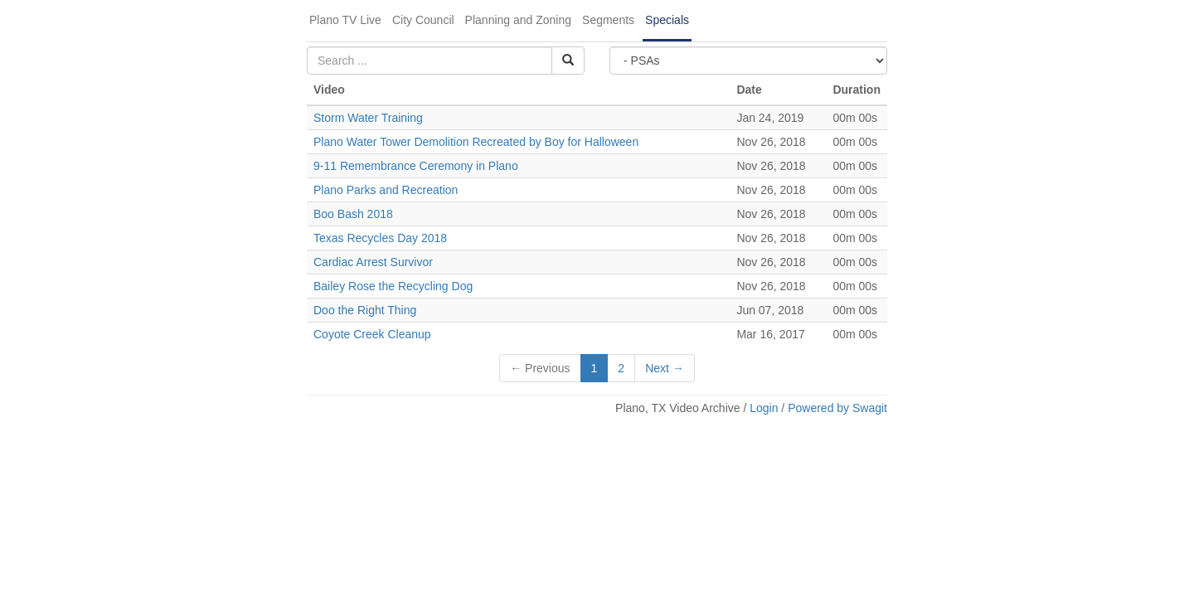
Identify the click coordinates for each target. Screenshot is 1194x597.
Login (764, 408)
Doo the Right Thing (364, 310)
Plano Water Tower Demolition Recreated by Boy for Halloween (475, 141)
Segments (608, 20)
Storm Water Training (369, 117)
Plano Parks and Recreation (385, 190)
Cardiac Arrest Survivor (373, 262)
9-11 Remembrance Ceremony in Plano (415, 165)
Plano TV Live (345, 20)
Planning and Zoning (518, 20)
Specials (667, 20)
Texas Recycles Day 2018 (380, 238)
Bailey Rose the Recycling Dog (393, 286)
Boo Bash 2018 (353, 214)
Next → (664, 368)
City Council (423, 20)
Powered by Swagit (837, 408)
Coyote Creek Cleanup (372, 334)
